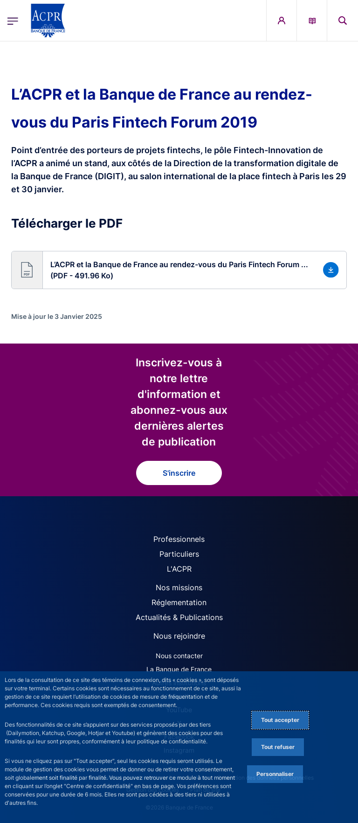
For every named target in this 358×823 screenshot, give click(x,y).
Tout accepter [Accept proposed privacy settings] (280, 719)
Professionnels (179, 539)
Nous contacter (179, 656)
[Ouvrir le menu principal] (12, 21)
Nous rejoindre (179, 636)
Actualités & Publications (179, 617)
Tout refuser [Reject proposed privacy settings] (278, 746)
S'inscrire (179, 473)
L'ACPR (179, 568)
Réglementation (179, 602)
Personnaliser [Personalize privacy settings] (275, 773)
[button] (179, 270)
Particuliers (179, 554)
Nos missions (179, 587)
